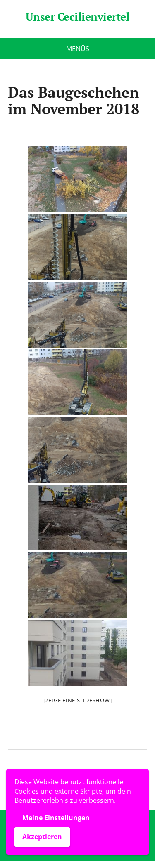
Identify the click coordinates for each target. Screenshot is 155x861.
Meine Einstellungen (56, 817)
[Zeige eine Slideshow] (77, 700)
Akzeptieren (42, 836)
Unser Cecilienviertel (77, 16)
